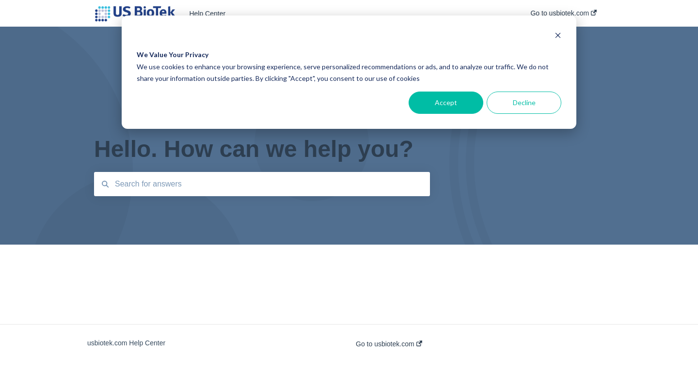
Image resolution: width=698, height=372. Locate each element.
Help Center (207, 13)
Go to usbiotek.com (389, 344)
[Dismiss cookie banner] (558, 37)
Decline (524, 102)
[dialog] (349, 72)
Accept (446, 102)
